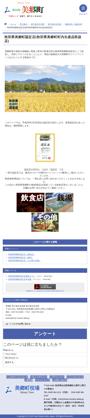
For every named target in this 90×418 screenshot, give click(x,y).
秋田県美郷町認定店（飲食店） (21, 254)
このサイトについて (18, 377)
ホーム (13, 24)
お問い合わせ (60, 380)
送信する (9, 362)
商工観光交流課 (37, 24)
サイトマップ (43, 380)
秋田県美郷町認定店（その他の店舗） (24, 260)
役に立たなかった (10, 358)
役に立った (8, 350)
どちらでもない (10, 354)
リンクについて (76, 377)
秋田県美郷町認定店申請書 (19, 279)
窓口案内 (23, 24)
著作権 (29, 380)
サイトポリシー (39, 377)
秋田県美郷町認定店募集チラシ (21, 276)
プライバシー (57, 377)
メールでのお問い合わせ (20, 324)
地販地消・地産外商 (73, 24)
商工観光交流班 (54, 24)
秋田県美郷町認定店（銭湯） (20, 257)
